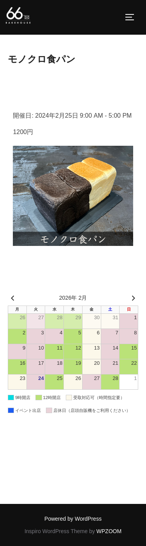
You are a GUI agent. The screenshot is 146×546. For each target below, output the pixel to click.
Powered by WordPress (73, 519)
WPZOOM (109, 531)
